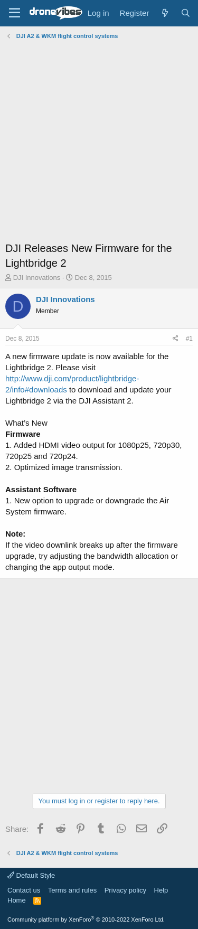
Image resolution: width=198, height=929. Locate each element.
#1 (189, 338)
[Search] (185, 13)
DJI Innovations (37, 277)
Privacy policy (125, 890)
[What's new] (164, 13)
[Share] (175, 339)
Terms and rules (72, 890)
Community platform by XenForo (86, 919)
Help (161, 890)
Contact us (23, 890)
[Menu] (14, 13)
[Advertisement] (99, 142)
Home (16, 900)
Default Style (31, 875)
